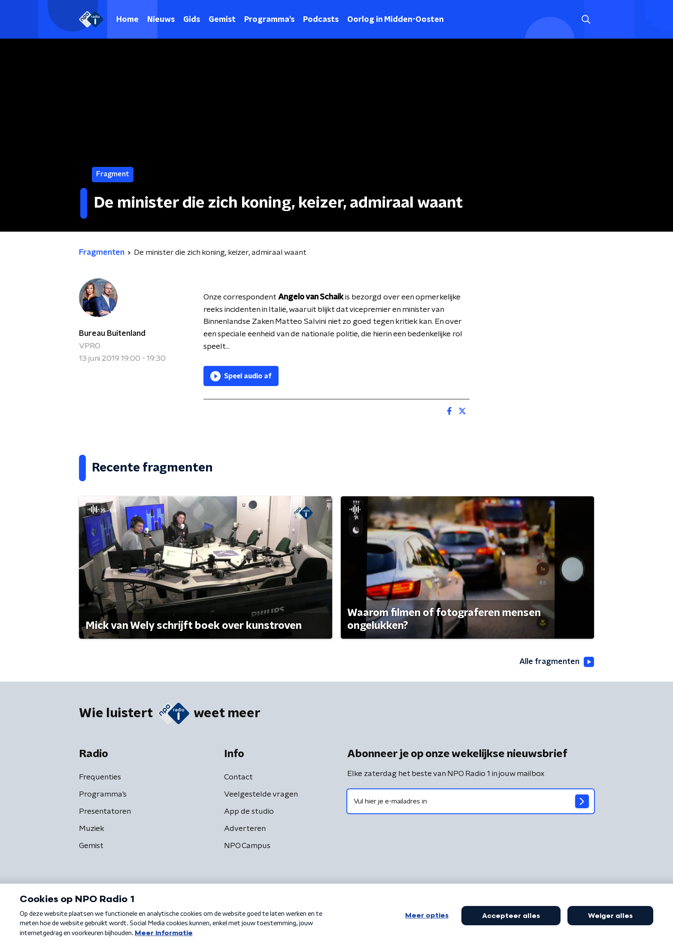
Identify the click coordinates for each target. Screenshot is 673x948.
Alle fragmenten (556, 662)
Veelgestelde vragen (261, 794)
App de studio (249, 811)
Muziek (91, 829)
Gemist (222, 20)
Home (127, 20)
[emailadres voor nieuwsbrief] (470, 801)
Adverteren (245, 829)
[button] (585, 19)
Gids (191, 20)
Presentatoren (105, 811)
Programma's (269, 20)
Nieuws (161, 20)
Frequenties (100, 777)
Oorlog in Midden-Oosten (395, 20)
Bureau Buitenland (112, 334)
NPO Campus (247, 846)
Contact (238, 777)
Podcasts (321, 20)
